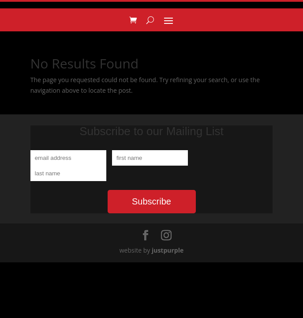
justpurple (167, 250)
